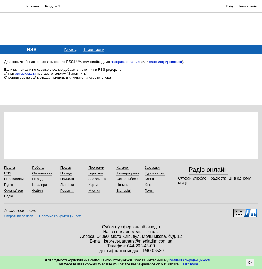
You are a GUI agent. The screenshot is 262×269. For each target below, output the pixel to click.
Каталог (122, 167)
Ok (250, 263)
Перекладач (14, 179)
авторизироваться (125, 62)
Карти (93, 185)
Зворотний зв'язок (18, 216)
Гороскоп (95, 173)
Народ (37, 179)
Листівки (67, 185)
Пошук (65, 167)
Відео (8, 185)
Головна (32, 6)
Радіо (8, 196)
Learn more (189, 264)
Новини (122, 185)
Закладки (152, 167)
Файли (37, 190)
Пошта (9, 167)
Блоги (149, 179)
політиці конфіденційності (189, 260)
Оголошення (42, 173)
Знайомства (97, 179)
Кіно (148, 185)
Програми (96, 167)
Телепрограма (127, 173)
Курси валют (155, 173)
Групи (149, 190)
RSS (7, 173)
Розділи (51, 6)
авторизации (25, 73)
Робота (38, 167)
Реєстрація (248, 6)
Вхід (229, 6)
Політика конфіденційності (60, 216)
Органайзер (13, 190)
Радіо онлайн (208, 169)
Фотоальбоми (127, 179)
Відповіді (123, 190)
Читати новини (93, 49)
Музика (94, 190)
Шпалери (39, 185)
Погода (66, 173)
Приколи (67, 179)
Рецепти (67, 190)
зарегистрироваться (165, 62)
